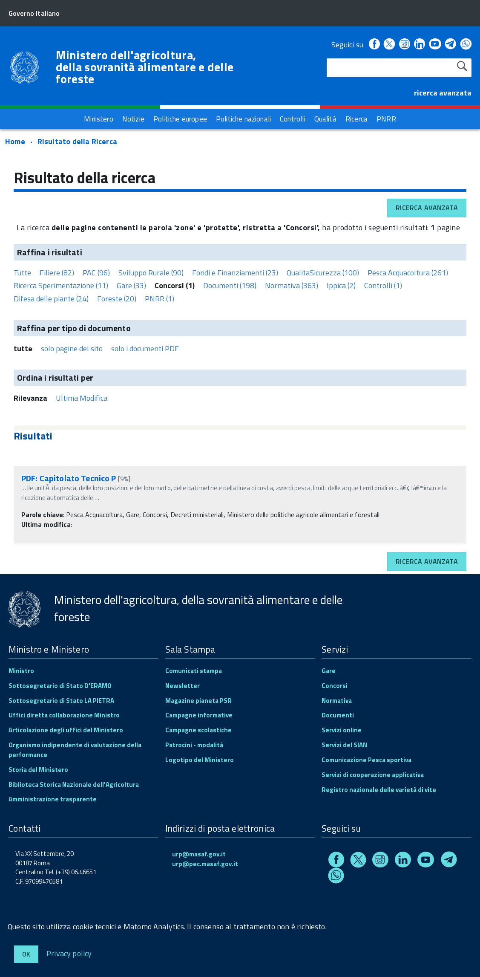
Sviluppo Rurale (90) (151, 272)
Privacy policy (69, 953)
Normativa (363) (291, 285)
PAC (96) (96, 272)
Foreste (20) (116, 298)
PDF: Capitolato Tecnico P (68, 478)
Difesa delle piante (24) (51, 298)
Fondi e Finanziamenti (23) (235, 272)
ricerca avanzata (442, 92)
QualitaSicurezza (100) (323, 272)
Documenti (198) (229, 285)
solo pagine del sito (72, 348)
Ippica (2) (341, 285)
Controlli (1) (383, 285)
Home (15, 141)
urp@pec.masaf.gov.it (205, 864)
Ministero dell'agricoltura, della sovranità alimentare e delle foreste (145, 67)
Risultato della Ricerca (77, 141)
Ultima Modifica (81, 398)
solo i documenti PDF (145, 348)
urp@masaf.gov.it (199, 854)
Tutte (22, 272)
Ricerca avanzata (427, 207)
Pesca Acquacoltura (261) (408, 272)
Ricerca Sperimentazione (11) (61, 285)
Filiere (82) (57, 272)
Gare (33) (131, 285)
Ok (26, 954)
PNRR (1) (159, 298)
